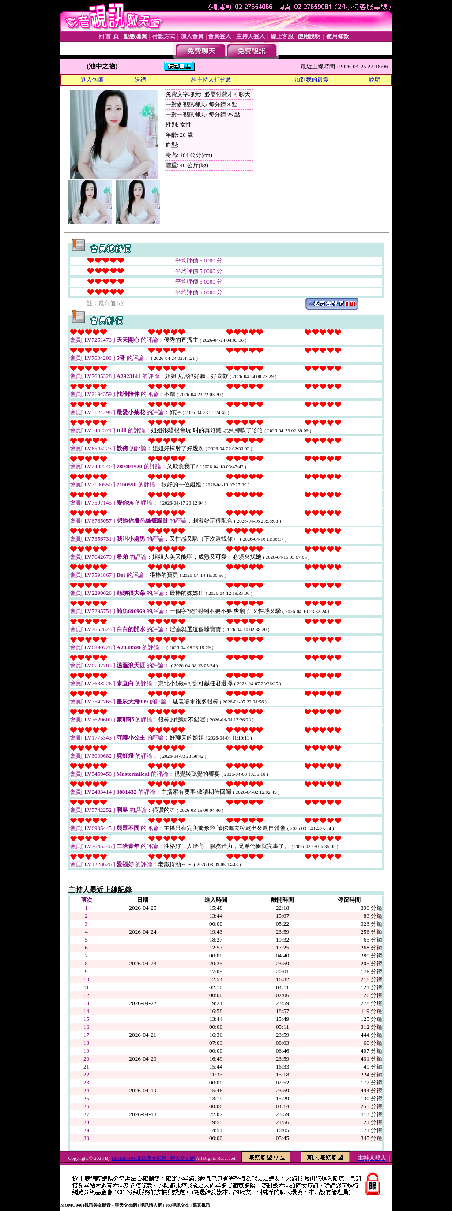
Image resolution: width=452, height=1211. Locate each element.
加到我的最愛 (311, 79)
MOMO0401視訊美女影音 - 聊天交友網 (153, 1158)
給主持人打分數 (211, 79)
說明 (374, 79)
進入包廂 (92, 79)
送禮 (140, 79)
